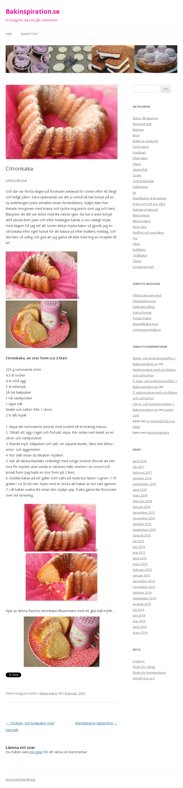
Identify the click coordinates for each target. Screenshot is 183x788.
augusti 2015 (142, 535)
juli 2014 (138, 609)
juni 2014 (139, 615)
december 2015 (144, 512)
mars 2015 (140, 564)
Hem (9, 34)
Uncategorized (143, 267)
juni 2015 (139, 547)
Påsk (136, 244)
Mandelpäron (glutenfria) (96, 723)
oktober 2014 (142, 592)
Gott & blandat (143, 181)
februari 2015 (142, 569)
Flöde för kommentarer (149, 672)
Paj (135, 238)
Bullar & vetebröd (145, 141)
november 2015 (144, 518)
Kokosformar (142, 312)
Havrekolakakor (157, 432)
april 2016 (140, 489)
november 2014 (144, 587)
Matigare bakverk (145, 209)
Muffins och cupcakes (148, 232)
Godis (137, 175)
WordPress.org (143, 678)
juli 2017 (138, 467)
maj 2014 (139, 621)
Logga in (139, 661)
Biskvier (138, 129)
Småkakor (140, 255)
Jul (134, 192)
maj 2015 (139, 552)
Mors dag (139, 227)
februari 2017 (142, 472)
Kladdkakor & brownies (150, 198)
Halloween (140, 187)
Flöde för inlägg (144, 667)
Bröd (136, 135)
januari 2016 (141, 507)
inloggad (36, 752)
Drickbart (139, 152)
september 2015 (144, 529)
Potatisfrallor (142, 318)
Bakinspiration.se (33, 11)
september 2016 (144, 484)
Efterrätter (140, 158)
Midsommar (141, 215)
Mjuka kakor (48, 693)
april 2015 (140, 558)
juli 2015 (138, 541)
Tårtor (137, 261)
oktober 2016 (142, 478)
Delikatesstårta (144, 307)
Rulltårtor (139, 249)
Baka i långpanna (145, 118)
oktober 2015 (142, 524)
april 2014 (140, 627)
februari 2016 (142, 501)
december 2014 (144, 581)
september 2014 (144, 598)
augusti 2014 (142, 604)
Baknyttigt (29, 34)
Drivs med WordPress (20, 780)
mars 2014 (140, 632)
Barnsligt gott (142, 124)
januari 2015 (141, 575)
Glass (137, 164)
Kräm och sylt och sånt (149, 204)
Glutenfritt (140, 169)
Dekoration (141, 147)
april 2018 (140, 461)
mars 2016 (140, 495)
